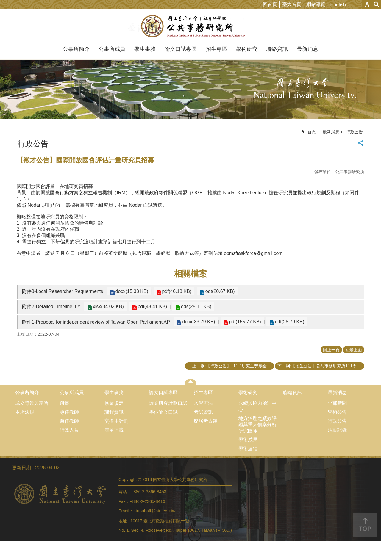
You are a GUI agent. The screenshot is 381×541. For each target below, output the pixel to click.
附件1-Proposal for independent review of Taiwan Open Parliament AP (96, 321)
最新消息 (307, 49)
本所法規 (24, 412)
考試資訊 (203, 412)
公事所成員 (112, 49)
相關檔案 (190, 273)
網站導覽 (315, 4)
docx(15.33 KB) (130, 291)
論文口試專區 (181, 49)
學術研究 (246, 49)
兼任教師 (69, 421)
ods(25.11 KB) (191, 306)
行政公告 (354, 131)
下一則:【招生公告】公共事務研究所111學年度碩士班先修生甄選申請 (320, 365)
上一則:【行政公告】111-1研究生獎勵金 (229, 365)
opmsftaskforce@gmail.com (253, 253)
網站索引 (376, 4)
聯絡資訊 (277, 49)
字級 (367, 4)
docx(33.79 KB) (197, 321)
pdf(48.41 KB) (149, 306)
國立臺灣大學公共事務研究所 (190, 26)
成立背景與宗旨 (32, 403)
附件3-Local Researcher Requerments (62, 291)
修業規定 (114, 403)
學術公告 (337, 412)
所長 (64, 403)
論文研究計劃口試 (168, 403)
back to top (365, 525)
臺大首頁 (291, 4)
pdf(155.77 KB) (242, 321)
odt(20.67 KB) (214, 291)
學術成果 (247, 439)
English (338, 4)
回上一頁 (331, 349)
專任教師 (69, 412)
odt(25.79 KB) (284, 321)
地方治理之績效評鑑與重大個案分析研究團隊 (257, 424)
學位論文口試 (163, 412)
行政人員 (69, 429)
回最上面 (353, 349)
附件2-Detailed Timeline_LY (51, 306)
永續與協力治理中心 (257, 406)
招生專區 (216, 49)
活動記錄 (337, 429)
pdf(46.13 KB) (173, 291)
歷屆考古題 (206, 421)
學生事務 (145, 49)
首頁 (311, 131)
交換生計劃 (116, 421)
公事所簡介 (76, 49)
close (190, 382)
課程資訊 (114, 412)
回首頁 (270, 4)
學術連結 (247, 448)
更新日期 (21, 467)
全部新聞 (337, 403)
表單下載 (114, 429)
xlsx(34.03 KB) (107, 306)
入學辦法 (203, 403)
